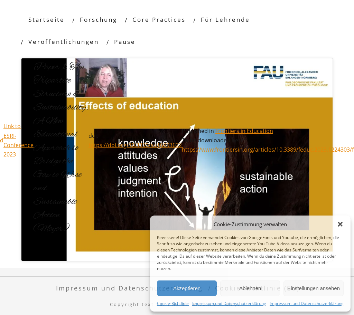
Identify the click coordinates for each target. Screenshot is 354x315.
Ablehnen (250, 288)
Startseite (46, 19)
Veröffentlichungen (63, 42)
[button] (340, 224)
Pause (125, 42)
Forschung (98, 19)
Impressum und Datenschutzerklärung (229, 303)
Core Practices (159, 19)
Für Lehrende (225, 19)
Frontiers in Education (244, 131)
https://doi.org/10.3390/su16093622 (135, 145)
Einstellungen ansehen (313, 288)
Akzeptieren (187, 288)
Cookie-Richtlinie (173, 303)
